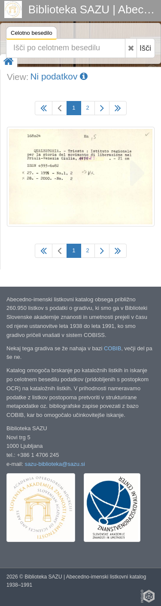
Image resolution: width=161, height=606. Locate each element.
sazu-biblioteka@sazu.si (55, 464)
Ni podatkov (59, 76)
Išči (145, 48)
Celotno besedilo (31, 34)
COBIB (112, 348)
